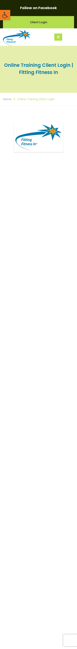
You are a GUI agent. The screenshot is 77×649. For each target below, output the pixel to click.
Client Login (38, 22)
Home (7, 99)
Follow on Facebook (38, 7)
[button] (5, 15)
